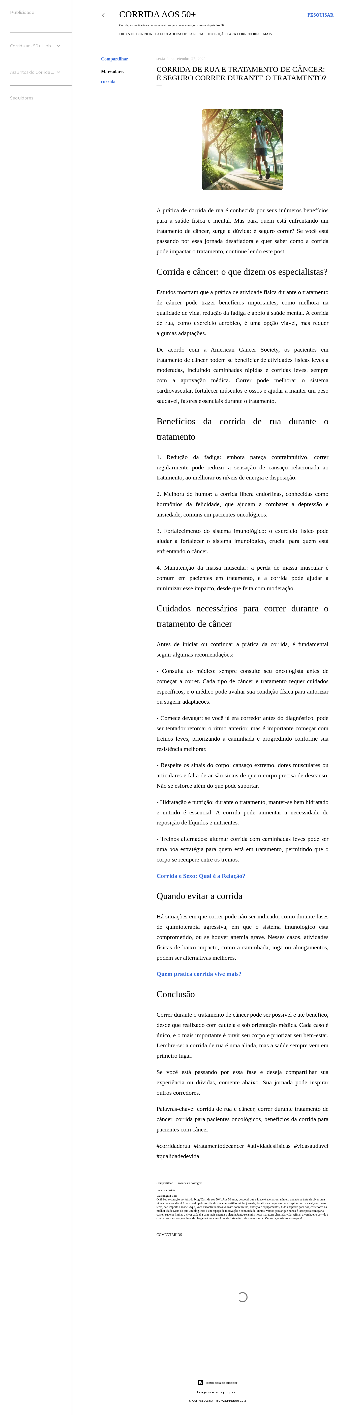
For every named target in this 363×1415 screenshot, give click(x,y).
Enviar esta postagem (189, 1183)
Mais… (269, 34)
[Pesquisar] (321, 15)
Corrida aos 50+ (157, 14)
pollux (233, 1392)
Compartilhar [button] (114, 58)
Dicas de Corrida (135, 34)
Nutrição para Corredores (234, 34)
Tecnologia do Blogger (217, 1383)
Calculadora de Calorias (180, 34)
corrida (108, 81)
